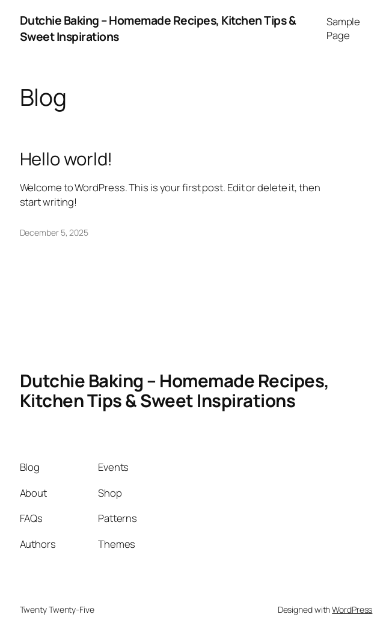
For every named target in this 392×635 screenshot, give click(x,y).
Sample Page (343, 28)
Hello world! (66, 159)
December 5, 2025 (54, 232)
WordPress (352, 609)
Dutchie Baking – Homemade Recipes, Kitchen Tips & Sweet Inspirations (174, 391)
